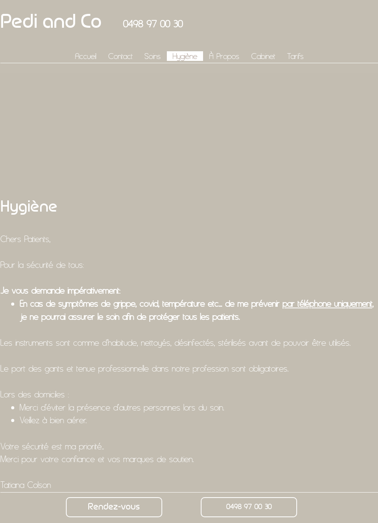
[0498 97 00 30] (249, 507)
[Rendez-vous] (114, 507)
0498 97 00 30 (153, 24)
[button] (152, 56)
